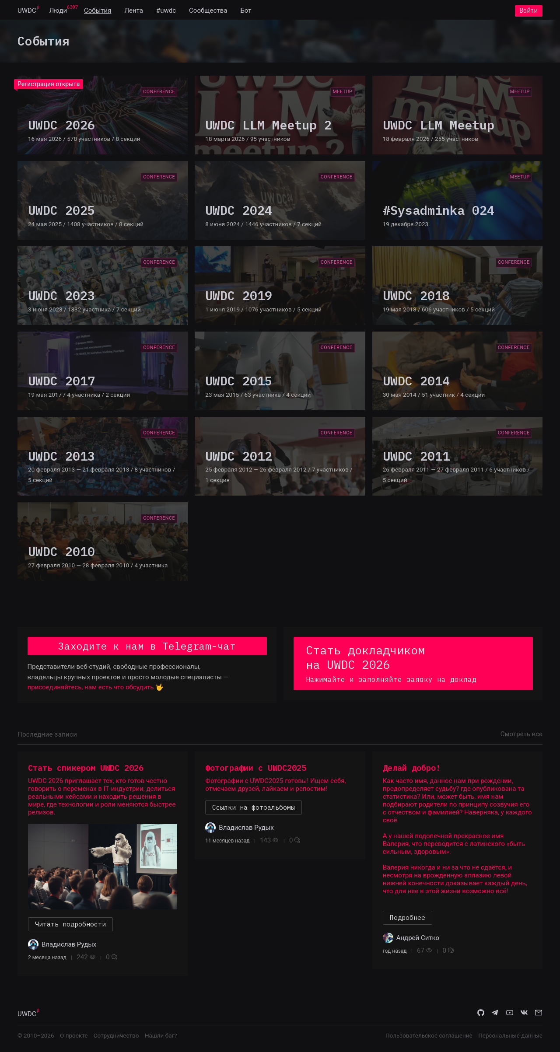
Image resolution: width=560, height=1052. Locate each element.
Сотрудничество (116, 1038)
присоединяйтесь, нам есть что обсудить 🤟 (96, 690)
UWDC (27, 12)
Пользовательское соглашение (428, 1038)
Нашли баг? (161, 1038)
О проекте (74, 1038)
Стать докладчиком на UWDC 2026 (413, 666)
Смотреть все (521, 737)
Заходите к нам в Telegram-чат (147, 648)
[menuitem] (27, 12)
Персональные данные (510, 1038)
